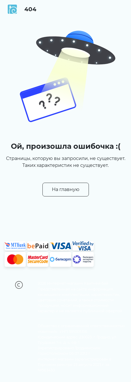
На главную (65, 189)
